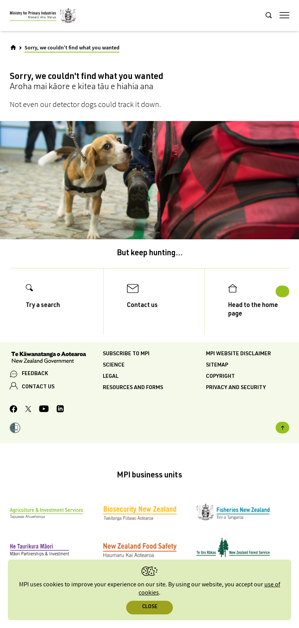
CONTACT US (38, 387)
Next (282, 291)
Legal (110, 376)
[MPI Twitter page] (28, 410)
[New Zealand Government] (56, 358)
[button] (15, 429)
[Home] (13, 47)
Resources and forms (133, 388)
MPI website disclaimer (238, 354)
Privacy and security (236, 388)
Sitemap (217, 365)
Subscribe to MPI (126, 354)
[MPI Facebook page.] (14, 410)
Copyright (220, 376)
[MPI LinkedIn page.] (60, 410)
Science (114, 365)
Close (149, 607)
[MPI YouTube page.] (44, 409)
